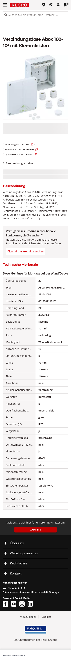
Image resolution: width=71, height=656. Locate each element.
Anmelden (35, 529)
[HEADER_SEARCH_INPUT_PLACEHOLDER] (35, 14)
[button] (5, 5)
